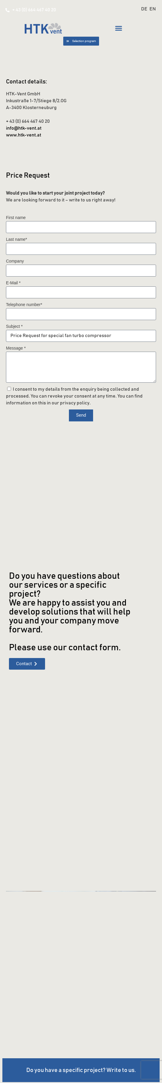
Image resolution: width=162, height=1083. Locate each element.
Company (15, 261)
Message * (16, 348)
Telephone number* (24, 304)
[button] (118, 28)
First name (16, 217)
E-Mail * (13, 282)
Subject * (14, 326)
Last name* (16, 239)
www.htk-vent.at (23, 135)
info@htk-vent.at (23, 128)
